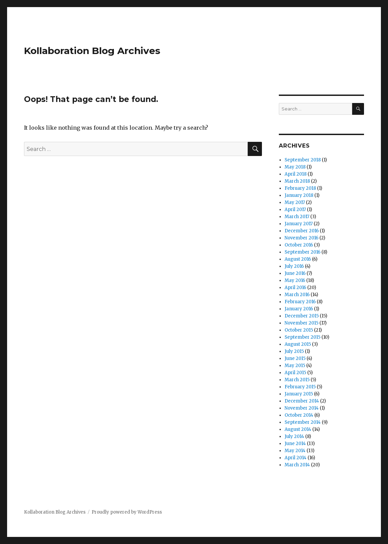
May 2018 (295, 167)
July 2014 (294, 436)
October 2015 (299, 330)
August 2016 (298, 259)
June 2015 (295, 358)
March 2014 (297, 465)
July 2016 (294, 266)
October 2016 (299, 245)
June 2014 (295, 443)
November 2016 (301, 238)
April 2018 (296, 174)
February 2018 (300, 188)
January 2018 (299, 195)
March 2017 (297, 216)
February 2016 (300, 302)
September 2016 (302, 252)
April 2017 (295, 209)
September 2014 (303, 422)
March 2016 (297, 294)
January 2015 (299, 394)
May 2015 (295, 365)
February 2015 (300, 387)
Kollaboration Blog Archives (92, 50)
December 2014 (302, 401)
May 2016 (295, 280)
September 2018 (303, 160)
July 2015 (294, 351)
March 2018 (297, 181)
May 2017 (295, 202)
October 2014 (299, 415)
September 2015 (302, 337)
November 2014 (302, 408)
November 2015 (301, 323)
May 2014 (295, 451)
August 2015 (298, 344)
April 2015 (295, 372)
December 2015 (302, 316)
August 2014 (298, 429)
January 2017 (299, 224)
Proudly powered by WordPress (127, 512)
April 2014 (296, 458)
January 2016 (299, 309)
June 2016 (295, 273)
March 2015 (297, 380)
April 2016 (295, 287)
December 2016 (302, 231)
